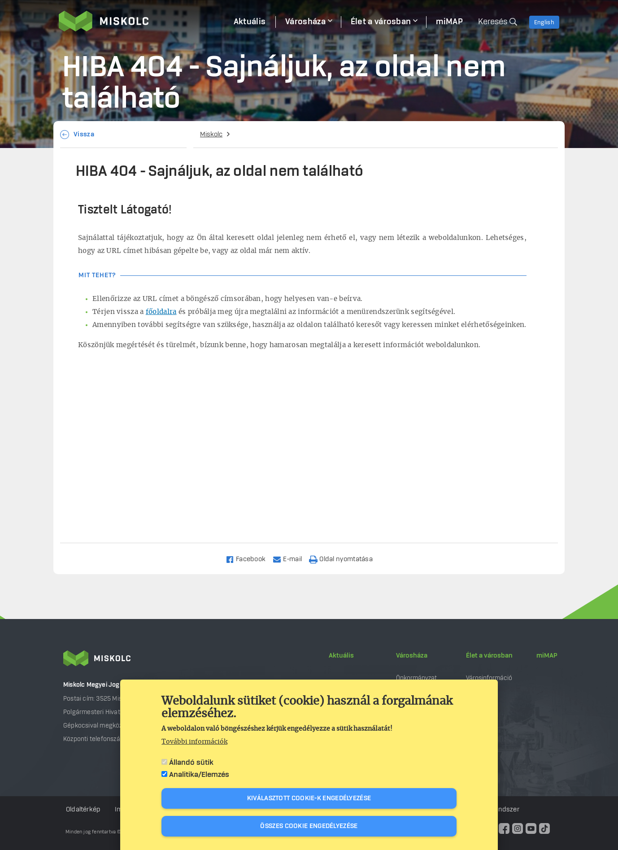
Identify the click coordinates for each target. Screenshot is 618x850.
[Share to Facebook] (249, 558)
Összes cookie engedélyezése (308, 826)
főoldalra (161, 312)
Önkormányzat (416, 678)
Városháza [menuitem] (305, 21)
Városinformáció (489, 678)
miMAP (546, 655)
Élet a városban (489, 655)
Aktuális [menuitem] (249, 21)
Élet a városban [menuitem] (381, 21)
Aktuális (341, 655)
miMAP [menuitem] (449, 21)
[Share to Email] (291, 558)
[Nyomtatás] (345, 558)
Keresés (492, 21)
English (544, 22)
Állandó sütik (191, 762)
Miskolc (211, 134)
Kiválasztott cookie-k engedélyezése (309, 798)
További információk (194, 742)
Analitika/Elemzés (199, 775)
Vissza (84, 134)
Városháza (411, 655)
